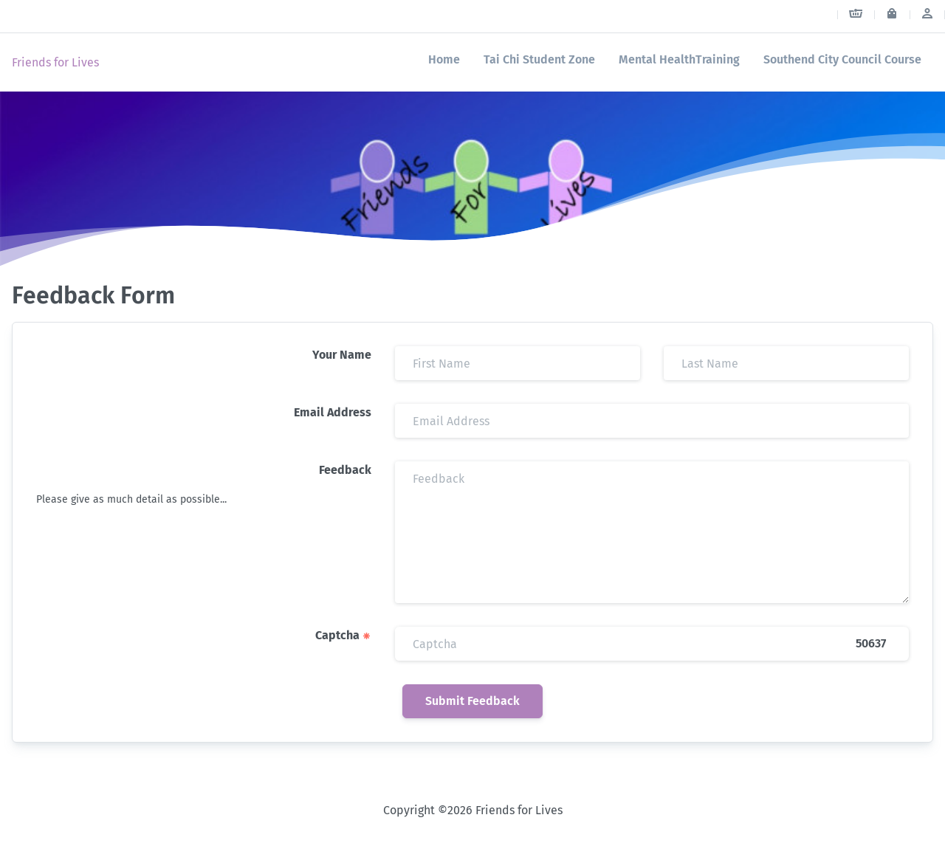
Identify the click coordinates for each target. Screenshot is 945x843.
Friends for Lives (55, 62)
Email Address (332, 412)
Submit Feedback (472, 701)
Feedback (345, 470)
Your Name (341, 355)
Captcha (343, 635)
